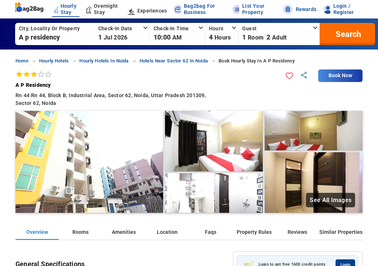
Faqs (210, 232)
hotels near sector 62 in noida (174, 61)
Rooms (80, 232)
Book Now (340, 75)
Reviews (297, 232)
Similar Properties (340, 232)
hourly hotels (54, 61)
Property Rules (254, 232)
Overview (37, 232)
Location (167, 232)
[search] (347, 34)
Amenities (124, 232)
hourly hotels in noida (103, 61)
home (22, 61)
